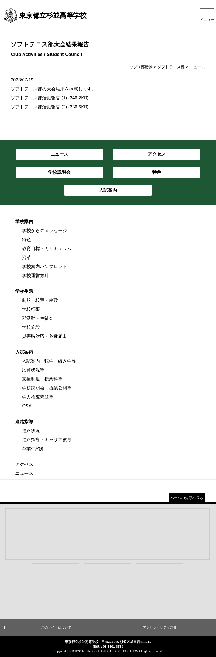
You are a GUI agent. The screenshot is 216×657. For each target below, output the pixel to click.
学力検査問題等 (37, 397)
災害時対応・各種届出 (44, 336)
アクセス (24, 464)
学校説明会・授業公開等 (46, 388)
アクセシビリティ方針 (160, 627)
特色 (26, 239)
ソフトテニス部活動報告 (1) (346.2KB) (49, 98)
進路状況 (31, 430)
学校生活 (24, 291)
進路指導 (24, 421)
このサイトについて (56, 627)
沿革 (26, 257)
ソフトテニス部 (171, 67)
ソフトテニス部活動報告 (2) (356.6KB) (49, 107)
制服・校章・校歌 (40, 300)
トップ (131, 67)
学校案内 (24, 221)
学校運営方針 (35, 275)
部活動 (147, 67)
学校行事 (31, 309)
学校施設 (31, 327)
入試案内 (24, 352)
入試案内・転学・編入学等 (49, 361)
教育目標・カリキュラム (46, 248)
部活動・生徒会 (37, 318)
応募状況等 (33, 370)
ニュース (24, 473)
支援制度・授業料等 (42, 379)
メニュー (207, 19)
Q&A (27, 406)
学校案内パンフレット (44, 266)
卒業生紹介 (33, 448)
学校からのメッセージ (44, 230)
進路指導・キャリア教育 (46, 439)
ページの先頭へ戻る (186, 498)
